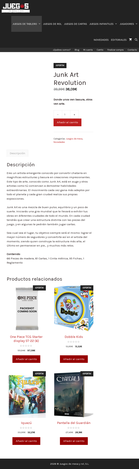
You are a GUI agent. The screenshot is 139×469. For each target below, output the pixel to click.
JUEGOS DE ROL (52, 23)
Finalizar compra (115, 50)
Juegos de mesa (74, 138)
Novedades (59, 142)
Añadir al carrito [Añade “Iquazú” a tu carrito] (26, 441)
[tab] (17, 153)
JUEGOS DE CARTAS (75, 23)
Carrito (100, 50)
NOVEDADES (101, 39)
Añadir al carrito (67, 122)
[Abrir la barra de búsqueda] (136, 40)
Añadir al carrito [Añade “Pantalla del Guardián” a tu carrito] (73, 441)
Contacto (132, 50)
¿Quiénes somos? (62, 50)
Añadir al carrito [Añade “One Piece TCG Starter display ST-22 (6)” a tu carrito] (26, 359)
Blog (77, 50)
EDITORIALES (119, 39)
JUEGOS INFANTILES (104, 24)
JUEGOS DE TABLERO (27, 24)
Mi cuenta (88, 50)
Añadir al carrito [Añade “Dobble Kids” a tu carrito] (73, 359)
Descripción (17, 153)
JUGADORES (129, 24)
